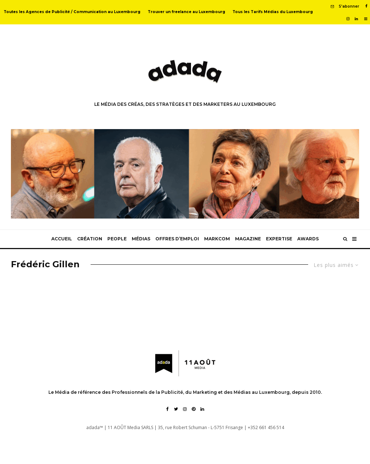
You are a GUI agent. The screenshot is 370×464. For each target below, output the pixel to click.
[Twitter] (175, 409)
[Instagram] (348, 18)
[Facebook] (366, 6)
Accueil (61, 238)
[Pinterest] (193, 409)
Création (89, 238)
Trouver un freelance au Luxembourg (186, 11)
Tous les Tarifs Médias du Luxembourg (272, 11)
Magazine (248, 238)
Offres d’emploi (177, 238)
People (117, 238)
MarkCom (217, 238)
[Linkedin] (356, 18)
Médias (141, 238)
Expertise (279, 238)
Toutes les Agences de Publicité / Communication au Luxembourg (72, 11)
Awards (308, 238)
